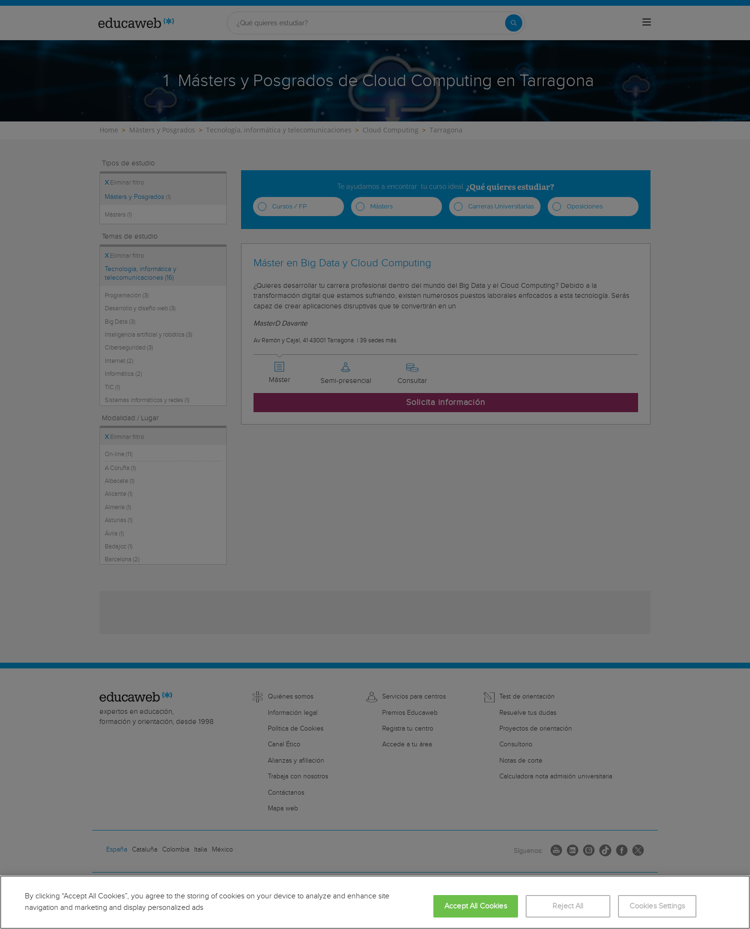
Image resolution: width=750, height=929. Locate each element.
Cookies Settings (657, 906)
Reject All (568, 906)
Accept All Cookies (475, 906)
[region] (375, 902)
